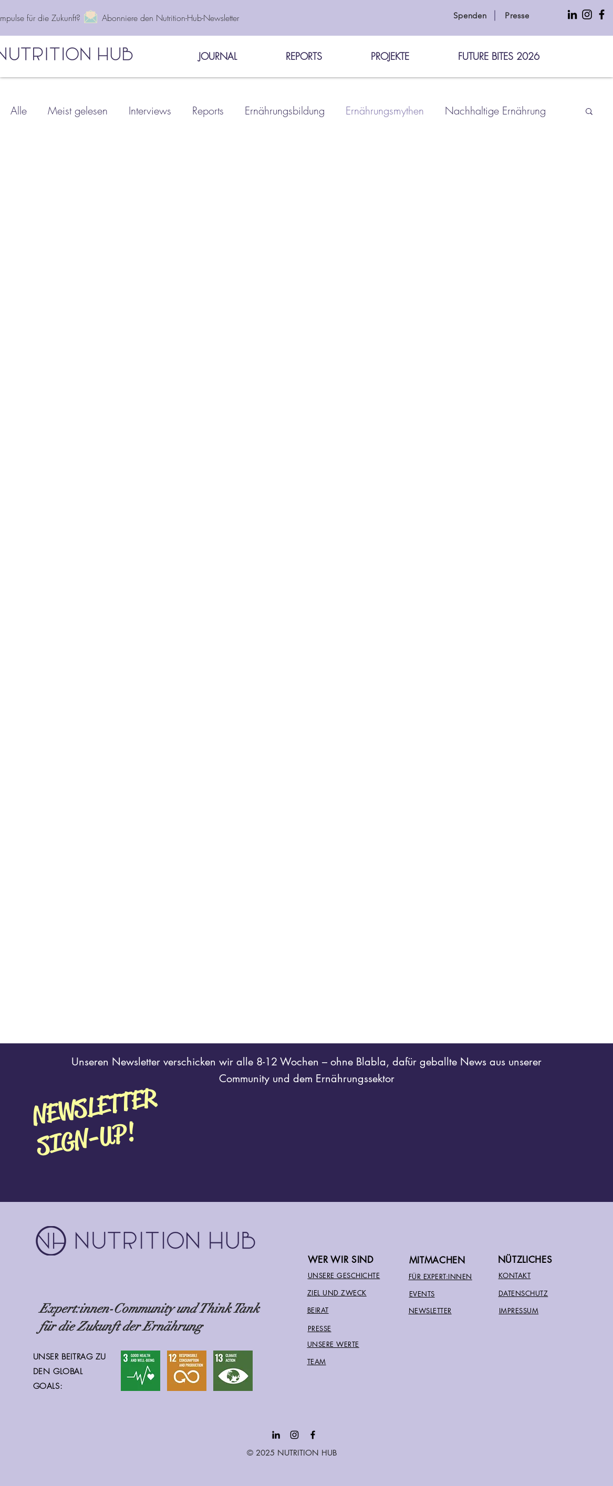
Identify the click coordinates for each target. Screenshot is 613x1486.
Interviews (150, 110)
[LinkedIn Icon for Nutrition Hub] (572, 14)
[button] (589, 112)
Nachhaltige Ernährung (495, 110)
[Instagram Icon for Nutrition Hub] (587, 14)
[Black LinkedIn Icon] (276, 1434)
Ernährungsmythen (385, 110)
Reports (208, 110)
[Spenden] (470, 15)
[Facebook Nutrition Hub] (312, 1434)
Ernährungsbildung (285, 110)
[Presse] (517, 15)
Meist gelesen (78, 110)
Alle (19, 110)
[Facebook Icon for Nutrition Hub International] (601, 14)
